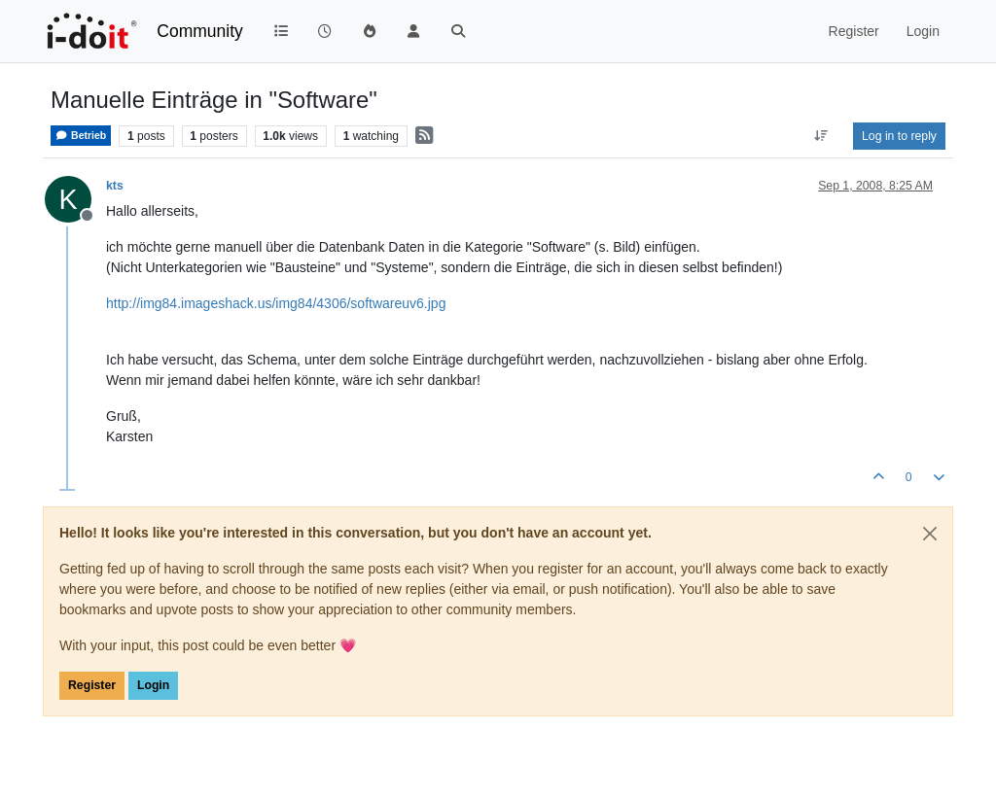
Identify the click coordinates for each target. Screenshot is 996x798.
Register (92, 685)
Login (153, 685)
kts (115, 185)
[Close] (929, 533)
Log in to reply (899, 136)
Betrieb (80, 135)
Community (200, 31)
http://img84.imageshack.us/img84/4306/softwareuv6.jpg (275, 303)
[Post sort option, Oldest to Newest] (821, 136)
